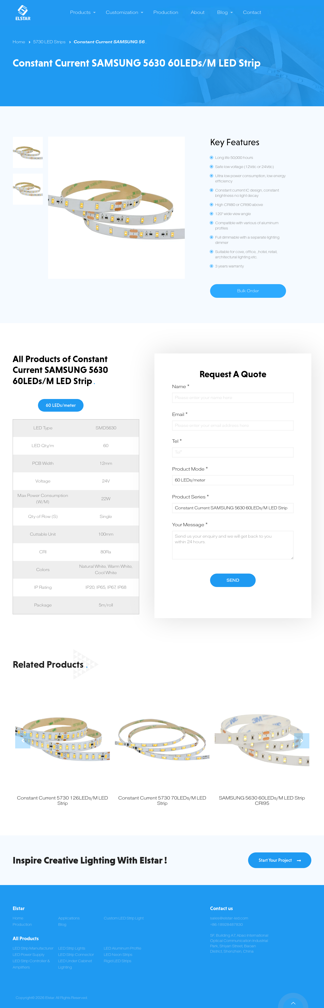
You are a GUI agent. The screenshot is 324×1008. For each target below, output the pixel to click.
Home (19, 42)
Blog (62, 924)
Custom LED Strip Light (124, 918)
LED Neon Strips (118, 954)
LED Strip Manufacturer (33, 948)
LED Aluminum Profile (122, 948)
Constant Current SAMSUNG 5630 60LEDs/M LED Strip (136, 42)
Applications (69, 918)
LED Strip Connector (76, 954)
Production (22, 924)
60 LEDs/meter (61, 405)
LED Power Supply (28, 954)
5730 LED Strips (49, 42)
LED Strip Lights (71, 948)
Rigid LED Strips (117, 961)
